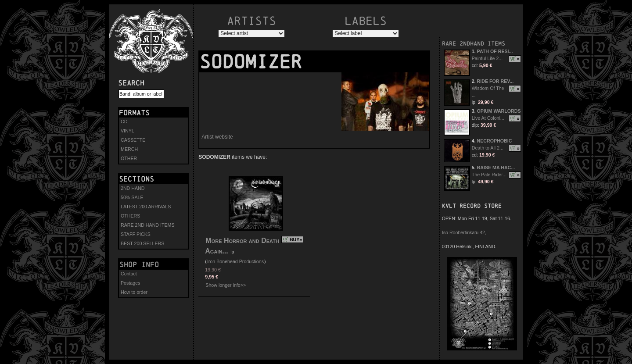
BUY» (296, 239)
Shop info (139, 264)
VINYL (127, 130)
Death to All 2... (487, 147)
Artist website (217, 137)
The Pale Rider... (489, 174)
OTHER (129, 158)
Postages (130, 282)
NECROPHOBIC (494, 140)
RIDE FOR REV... (495, 81)
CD (124, 121)
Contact (129, 273)
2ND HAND (132, 188)
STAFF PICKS (136, 234)
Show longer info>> (225, 285)
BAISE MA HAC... (496, 167)
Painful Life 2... (487, 58)
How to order (134, 292)
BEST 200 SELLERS (142, 243)
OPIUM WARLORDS (499, 111)
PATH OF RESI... (495, 51)
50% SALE (132, 197)
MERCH (129, 149)
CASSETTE (133, 140)
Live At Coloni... (488, 118)
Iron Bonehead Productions (235, 261)
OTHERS (130, 215)
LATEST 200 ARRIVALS (146, 206)
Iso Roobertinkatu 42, (464, 232)
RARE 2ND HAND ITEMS (148, 225)
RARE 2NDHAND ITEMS (473, 43)
